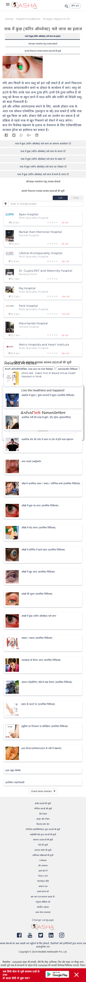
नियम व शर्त (43, 876)
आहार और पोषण (43, 819)
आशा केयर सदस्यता (43, 912)
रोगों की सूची (43, 845)
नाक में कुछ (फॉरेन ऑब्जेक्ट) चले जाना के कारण (43, 151)
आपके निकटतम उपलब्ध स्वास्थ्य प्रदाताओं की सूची (42, 51)
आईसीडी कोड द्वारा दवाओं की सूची (43, 834)
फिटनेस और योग (43, 824)
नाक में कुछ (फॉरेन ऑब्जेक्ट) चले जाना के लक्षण (43, 158)
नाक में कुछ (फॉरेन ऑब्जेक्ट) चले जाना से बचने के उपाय (43, 174)
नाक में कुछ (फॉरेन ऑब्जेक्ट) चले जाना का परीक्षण (43, 166)
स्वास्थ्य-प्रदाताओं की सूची (43, 839)
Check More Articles (43, 791)
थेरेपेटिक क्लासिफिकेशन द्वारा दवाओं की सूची (43, 829)
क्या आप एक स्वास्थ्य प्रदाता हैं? (43, 896)
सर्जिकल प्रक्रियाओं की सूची (43, 855)
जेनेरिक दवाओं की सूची (43, 808)
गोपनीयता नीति (43, 881)
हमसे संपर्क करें (43, 891)
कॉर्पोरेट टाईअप (43, 907)
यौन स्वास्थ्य (43, 865)
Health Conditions (28, 19)
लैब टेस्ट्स (43, 813)
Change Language (43, 919)
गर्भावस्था (43, 860)
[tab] (60, 197)
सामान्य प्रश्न (43, 886)
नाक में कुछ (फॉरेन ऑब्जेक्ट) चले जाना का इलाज (42, 36)
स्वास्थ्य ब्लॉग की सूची (43, 850)
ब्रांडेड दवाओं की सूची (43, 803)
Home (9, 19)
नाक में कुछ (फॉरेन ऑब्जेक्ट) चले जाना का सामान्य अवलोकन (43, 143)
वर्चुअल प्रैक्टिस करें (43, 902)
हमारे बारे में (43, 870)
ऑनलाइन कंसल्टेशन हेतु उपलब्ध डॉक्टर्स (42, 43)
